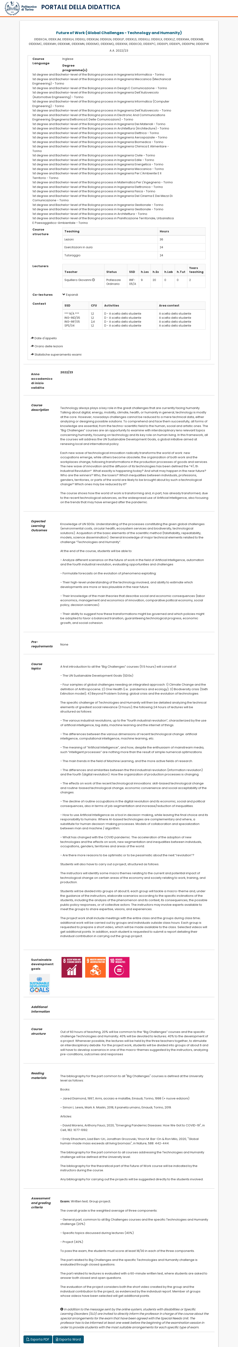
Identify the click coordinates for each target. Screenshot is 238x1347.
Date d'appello (46, 338)
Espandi (70, 294)
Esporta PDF (37, 1339)
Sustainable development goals (42, 964)
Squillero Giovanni (77, 280)
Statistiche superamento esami (58, 354)
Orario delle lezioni (49, 346)
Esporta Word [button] (68, 1339)
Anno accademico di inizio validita (41, 381)
